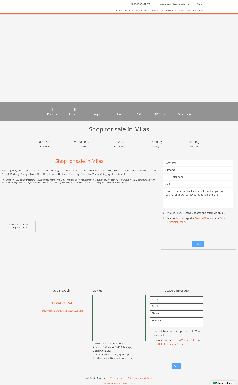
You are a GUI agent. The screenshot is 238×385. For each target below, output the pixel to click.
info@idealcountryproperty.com (61, 310)
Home (119, 10)
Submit (198, 244)
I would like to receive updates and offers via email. (194, 213)
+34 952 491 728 (61, 302)
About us (156, 10)
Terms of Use (202, 218)
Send (176, 366)
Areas (144, 10)
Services (170, 10)
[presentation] (198, 233)
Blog (181, 10)
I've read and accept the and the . (194, 220)
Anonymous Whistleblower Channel (119, 383)
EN (200, 10)
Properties (131, 10)
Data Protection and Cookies (140, 378)
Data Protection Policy (170, 344)
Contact (191, 10)
